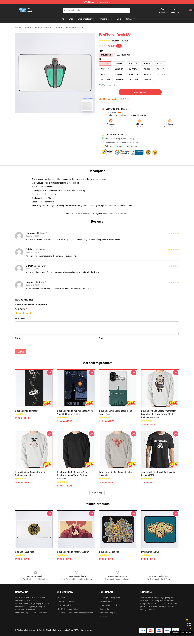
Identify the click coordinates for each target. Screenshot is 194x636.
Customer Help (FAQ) (108, 613)
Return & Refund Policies (109, 605)
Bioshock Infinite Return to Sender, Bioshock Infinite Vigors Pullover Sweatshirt (73, 475)
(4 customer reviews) (120, 41)
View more (97, 493)
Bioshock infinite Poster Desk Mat (73, 552)
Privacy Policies (64, 605)
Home (18, 27)
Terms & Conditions (66, 601)
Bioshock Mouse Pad (109, 552)
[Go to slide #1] (47, 119)
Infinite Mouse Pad (150, 552)
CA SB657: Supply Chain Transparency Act (75, 613)
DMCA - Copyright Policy (68, 609)
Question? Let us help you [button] (181, 633)
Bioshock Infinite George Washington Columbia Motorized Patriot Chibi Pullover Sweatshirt (158, 414)
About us (61, 598)
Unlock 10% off (189, 624)
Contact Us (104, 609)
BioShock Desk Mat (24, 552)
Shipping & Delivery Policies (110, 598)
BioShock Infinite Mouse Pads (69, 27)
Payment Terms (105, 601)
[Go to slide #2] (62, 119)
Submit (21, 352)
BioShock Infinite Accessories (38, 27)
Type (101, 50)
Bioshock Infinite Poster (26, 411)
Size (101, 59)
